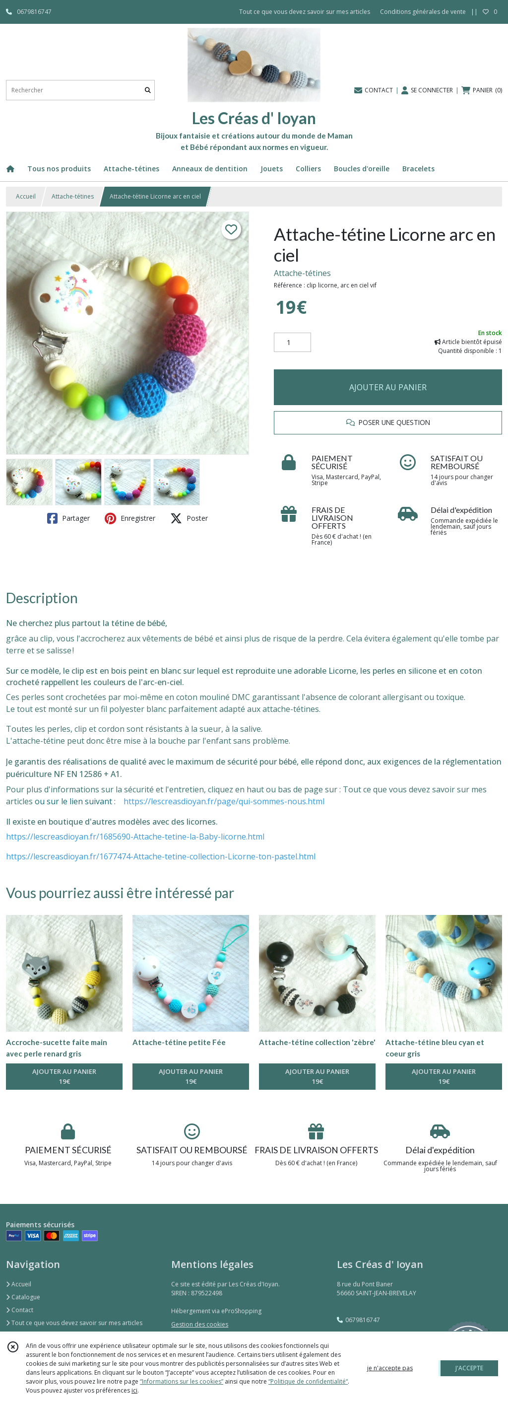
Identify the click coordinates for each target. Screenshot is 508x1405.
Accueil (26, 196)
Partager (68, 518)
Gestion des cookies (199, 1324)
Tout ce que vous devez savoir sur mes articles (74, 1323)
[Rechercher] (147, 90)
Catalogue (23, 1297)
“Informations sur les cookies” (181, 1381)
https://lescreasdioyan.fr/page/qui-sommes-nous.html (224, 801)
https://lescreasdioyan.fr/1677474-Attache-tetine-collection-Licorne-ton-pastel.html (161, 856)
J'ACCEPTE (469, 1368)
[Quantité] (292, 342)
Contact (19, 1310)
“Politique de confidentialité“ (308, 1381)
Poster (189, 518)
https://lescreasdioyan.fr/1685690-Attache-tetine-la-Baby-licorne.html (135, 836)
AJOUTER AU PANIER (388, 387)
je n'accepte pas (390, 1368)
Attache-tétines (73, 196)
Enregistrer (130, 518)
